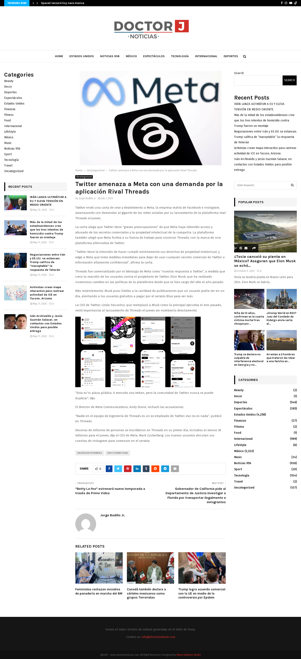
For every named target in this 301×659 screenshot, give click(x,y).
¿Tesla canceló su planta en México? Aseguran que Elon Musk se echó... (265, 261)
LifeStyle (10, 132)
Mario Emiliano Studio (189, 654)
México (131, 56)
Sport (8, 154)
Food (7, 120)
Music (8, 143)
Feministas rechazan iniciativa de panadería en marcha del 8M (98, 591)
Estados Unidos (81, 56)
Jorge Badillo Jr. (87, 198)
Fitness (9, 115)
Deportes (231, 56)
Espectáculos (154, 56)
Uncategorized (84, 177)
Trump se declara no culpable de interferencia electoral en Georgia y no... (249, 359)
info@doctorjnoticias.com (158, 637)
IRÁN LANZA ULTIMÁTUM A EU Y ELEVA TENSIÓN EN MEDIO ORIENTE (48, 200)
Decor (8, 86)
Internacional (206, 56)
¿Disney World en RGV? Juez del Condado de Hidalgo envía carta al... (281, 318)
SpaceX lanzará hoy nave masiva (62, 3)
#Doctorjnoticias (117, 453)
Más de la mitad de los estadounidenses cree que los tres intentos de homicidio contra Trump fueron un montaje (46, 229)
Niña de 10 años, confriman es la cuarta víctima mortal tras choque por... (249, 318)
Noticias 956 (110, 56)
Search (239, 73)
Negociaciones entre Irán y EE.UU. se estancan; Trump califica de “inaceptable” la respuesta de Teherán (47, 262)
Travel (8, 165)
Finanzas (9, 109)
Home (59, 56)
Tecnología (180, 56)
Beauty (8, 81)
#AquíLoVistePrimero (89, 453)
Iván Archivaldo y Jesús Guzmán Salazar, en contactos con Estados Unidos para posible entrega (46, 323)
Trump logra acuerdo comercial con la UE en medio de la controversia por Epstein (201, 593)
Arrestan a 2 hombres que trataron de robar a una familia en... (281, 358)
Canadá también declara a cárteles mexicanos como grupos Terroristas (146, 593)
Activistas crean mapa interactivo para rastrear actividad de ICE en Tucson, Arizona (47, 292)
